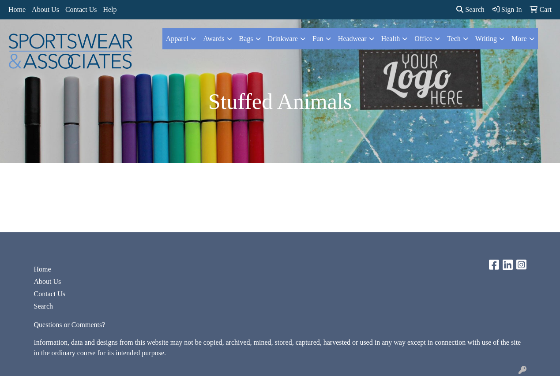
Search (470, 9)
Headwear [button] (352, 38)
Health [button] (390, 38)
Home (17, 9)
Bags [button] (246, 38)
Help (110, 9)
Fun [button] (317, 38)
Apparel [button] (177, 38)
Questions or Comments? (69, 324)
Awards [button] (213, 38)
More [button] (519, 38)
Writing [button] (486, 38)
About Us (45, 9)
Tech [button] (454, 38)
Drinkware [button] (283, 38)
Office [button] (423, 38)
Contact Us (81, 9)
